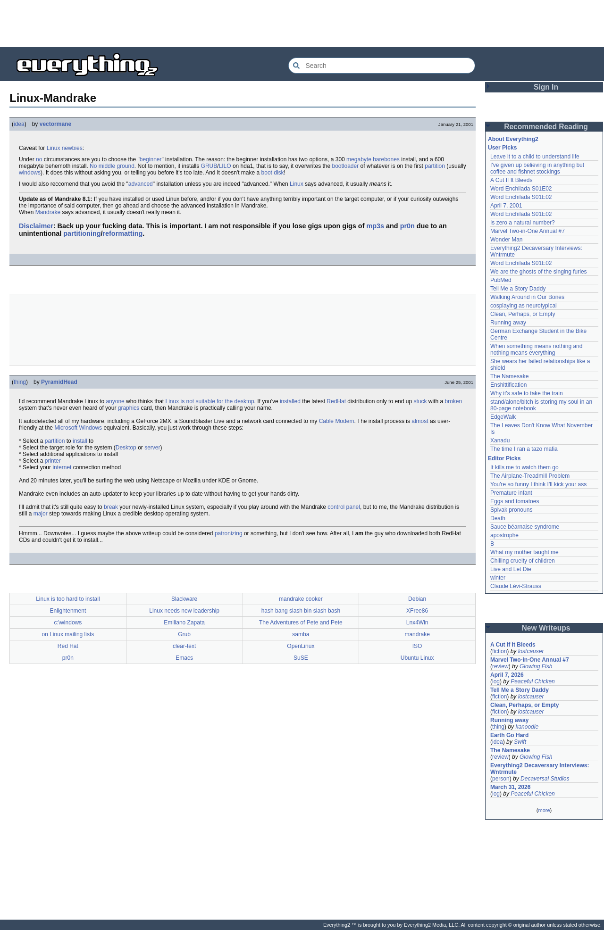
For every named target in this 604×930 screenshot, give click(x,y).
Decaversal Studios (544, 778)
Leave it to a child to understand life (534, 156)
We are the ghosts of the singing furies (538, 271)
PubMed (501, 280)
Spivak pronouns (511, 510)
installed (290, 401)
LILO (225, 166)
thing (20, 382)
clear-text (184, 646)
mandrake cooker (301, 599)
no (39, 159)
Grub (184, 634)
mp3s (375, 226)
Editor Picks (504, 458)
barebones (386, 159)
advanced (140, 184)
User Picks (502, 147)
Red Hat (68, 646)
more (544, 810)
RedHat (336, 401)
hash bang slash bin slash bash (300, 610)
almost (419, 421)
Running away (508, 322)
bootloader (345, 166)
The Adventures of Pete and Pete (301, 622)
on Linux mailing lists (68, 634)
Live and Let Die (510, 569)
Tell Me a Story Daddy (517, 288)
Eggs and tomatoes (514, 501)
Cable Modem (336, 421)
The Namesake (509, 376)
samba (300, 634)
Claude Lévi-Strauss (515, 586)
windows (30, 172)
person (501, 778)
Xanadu (500, 440)
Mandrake (47, 212)
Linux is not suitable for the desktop (209, 401)
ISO (417, 646)
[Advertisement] (302, 23)
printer (53, 460)
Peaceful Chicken (532, 681)
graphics (128, 408)
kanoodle (526, 726)
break (111, 507)
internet (61, 467)
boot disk (272, 172)
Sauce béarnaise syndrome (524, 526)
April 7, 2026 (507, 675)
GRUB (209, 166)
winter (497, 577)
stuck (420, 401)
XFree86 (417, 610)
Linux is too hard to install (68, 599)
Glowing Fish (536, 666)
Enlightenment (68, 610)
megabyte (358, 159)
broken (453, 401)
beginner (151, 159)
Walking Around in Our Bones (527, 297)
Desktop (126, 447)
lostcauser (531, 651)
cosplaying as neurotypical (523, 305)
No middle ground (112, 166)
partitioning (82, 233)
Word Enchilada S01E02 (521, 188)
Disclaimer (36, 226)
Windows (90, 427)
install (80, 441)
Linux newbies (65, 148)
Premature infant (511, 493)
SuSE (301, 658)
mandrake (416, 634)
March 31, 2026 (510, 787)
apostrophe (504, 535)
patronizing (229, 533)
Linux (296, 184)
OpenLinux (300, 646)
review (500, 666)
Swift (520, 742)
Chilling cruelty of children (522, 560)
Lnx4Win (417, 622)
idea (19, 124)
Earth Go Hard (509, 735)
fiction (499, 651)
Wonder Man (506, 239)
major (41, 513)
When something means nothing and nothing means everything (536, 349)
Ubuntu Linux (417, 658)
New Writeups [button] (546, 628)
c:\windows (68, 622)
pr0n (407, 226)
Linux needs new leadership (184, 610)
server (152, 447)
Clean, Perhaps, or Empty (522, 314)
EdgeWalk (503, 417)
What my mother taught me (524, 552)
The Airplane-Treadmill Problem (530, 476)
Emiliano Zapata (184, 622)
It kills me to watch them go (524, 467)
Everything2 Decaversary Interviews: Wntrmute (539, 768)
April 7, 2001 (506, 205)
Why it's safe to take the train (526, 393)
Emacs (184, 658)
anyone (115, 401)
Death (497, 518)
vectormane (55, 124)
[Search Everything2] (381, 66)
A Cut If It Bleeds (511, 180)
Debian (417, 599)
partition (435, 166)
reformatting (122, 233)
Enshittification (508, 385)
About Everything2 (513, 139)
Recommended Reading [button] (546, 127)
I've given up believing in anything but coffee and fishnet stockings (537, 168)
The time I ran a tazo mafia (524, 449)
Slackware (184, 599)
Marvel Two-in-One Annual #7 (527, 231)
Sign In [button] (546, 87)
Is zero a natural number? (522, 222)
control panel (343, 507)
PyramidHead (59, 382)
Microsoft (65, 427)
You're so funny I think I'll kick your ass (538, 484)
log (496, 681)
